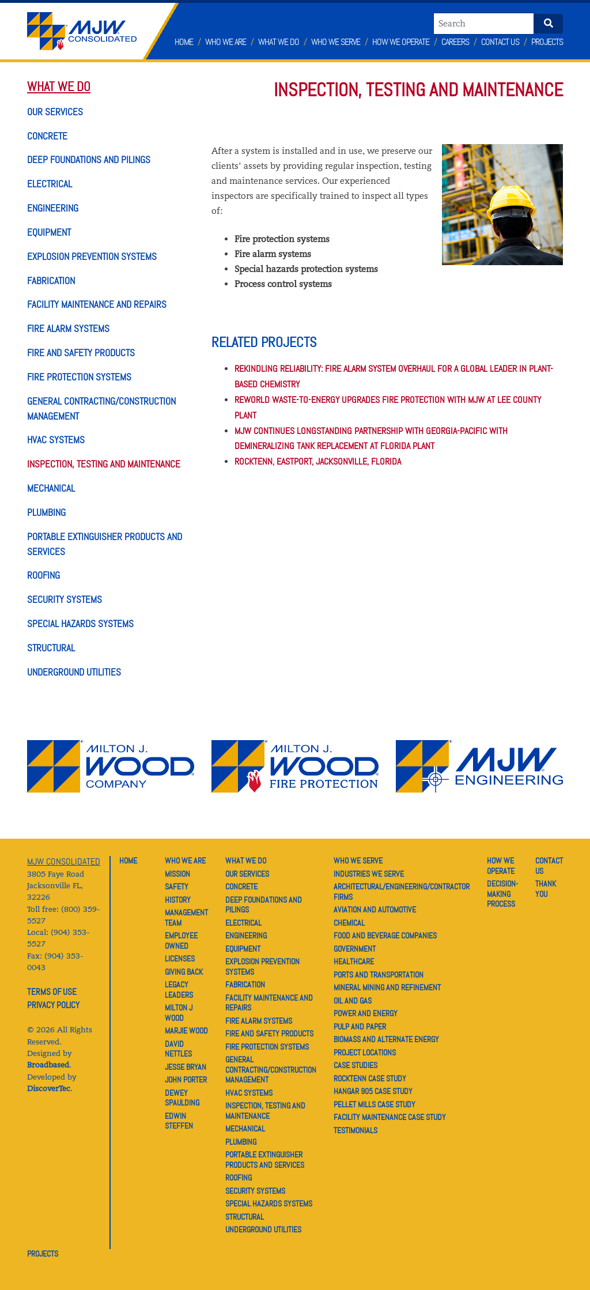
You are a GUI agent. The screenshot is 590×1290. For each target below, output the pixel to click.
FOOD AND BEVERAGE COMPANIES (385, 935)
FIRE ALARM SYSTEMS (68, 328)
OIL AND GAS (353, 1000)
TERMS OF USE (52, 992)
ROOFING (43, 575)
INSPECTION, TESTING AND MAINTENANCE (103, 464)
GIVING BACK (184, 972)
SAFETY (176, 886)
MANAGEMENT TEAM (186, 917)
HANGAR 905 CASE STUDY (373, 1091)
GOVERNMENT (355, 949)
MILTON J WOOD (178, 1012)
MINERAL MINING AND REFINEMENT (387, 987)
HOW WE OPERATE (501, 865)
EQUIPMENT (49, 232)
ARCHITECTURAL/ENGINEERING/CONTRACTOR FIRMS (402, 891)
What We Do (278, 42)
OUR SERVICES (55, 111)
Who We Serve (335, 42)
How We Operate (400, 42)
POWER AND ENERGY (366, 1013)
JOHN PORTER (186, 1079)
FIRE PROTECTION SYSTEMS (79, 377)
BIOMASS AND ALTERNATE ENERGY (386, 1039)
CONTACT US (549, 865)
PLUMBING (46, 512)
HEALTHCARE (354, 961)
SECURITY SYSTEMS (64, 599)
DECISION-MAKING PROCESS (502, 893)
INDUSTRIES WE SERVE (369, 874)
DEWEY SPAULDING (182, 1098)
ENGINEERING (52, 208)
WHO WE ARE (185, 860)
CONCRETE (47, 136)
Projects (547, 42)
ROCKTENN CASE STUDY (370, 1078)
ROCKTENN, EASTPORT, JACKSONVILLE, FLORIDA (318, 461)
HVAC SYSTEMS (56, 439)
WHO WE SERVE (358, 860)
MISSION (177, 874)
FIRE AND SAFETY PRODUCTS (81, 352)
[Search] (483, 24)
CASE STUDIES (355, 1065)
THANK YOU (545, 888)
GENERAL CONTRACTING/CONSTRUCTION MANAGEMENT (270, 1069)
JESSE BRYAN (185, 1067)
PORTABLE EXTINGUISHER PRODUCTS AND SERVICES (264, 1159)
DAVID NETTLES (178, 1049)
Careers (455, 42)
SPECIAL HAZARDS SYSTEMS (80, 623)
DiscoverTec (48, 1088)
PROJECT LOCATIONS (365, 1052)
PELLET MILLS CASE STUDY (374, 1104)
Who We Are (225, 42)
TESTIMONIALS (355, 1130)
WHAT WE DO (58, 86)
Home (184, 42)
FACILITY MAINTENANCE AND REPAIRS (97, 304)
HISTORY (178, 900)
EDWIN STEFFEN (179, 1121)
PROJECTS (42, 1253)
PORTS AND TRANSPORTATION (378, 975)
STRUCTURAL (51, 648)
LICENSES (180, 958)
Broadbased (48, 1065)
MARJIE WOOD (186, 1030)
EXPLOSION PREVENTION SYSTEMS (92, 256)
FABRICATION (51, 280)
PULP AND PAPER (360, 1026)
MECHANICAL (51, 488)
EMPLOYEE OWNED (181, 940)
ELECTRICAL (49, 184)
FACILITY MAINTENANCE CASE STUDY (390, 1117)
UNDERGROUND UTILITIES (74, 672)
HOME (128, 860)
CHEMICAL (349, 923)
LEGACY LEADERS (179, 989)
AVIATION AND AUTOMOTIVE (375, 909)
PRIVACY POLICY (53, 1005)
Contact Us (500, 42)
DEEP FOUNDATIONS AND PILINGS (88, 159)
